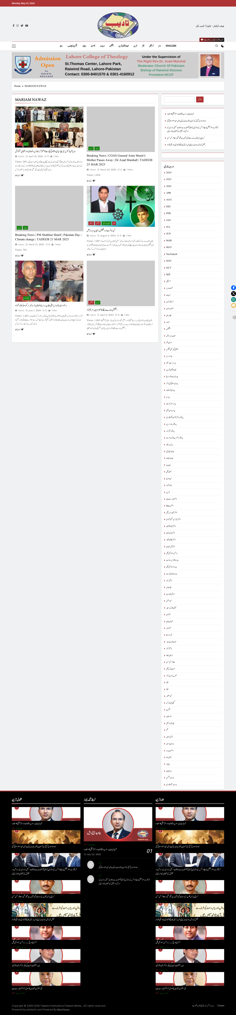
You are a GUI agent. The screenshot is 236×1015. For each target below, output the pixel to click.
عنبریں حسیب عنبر (171, 676)
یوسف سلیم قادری (171, 784)
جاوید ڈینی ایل (170, 451)
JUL (168, 227)
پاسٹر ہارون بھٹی (170, 410)
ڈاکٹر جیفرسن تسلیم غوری (173, 519)
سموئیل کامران (170, 594)
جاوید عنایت (169, 458)
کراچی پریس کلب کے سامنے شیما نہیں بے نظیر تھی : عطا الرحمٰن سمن (186, 138)
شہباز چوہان (169, 621)
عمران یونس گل (170, 669)
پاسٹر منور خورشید (171, 404)
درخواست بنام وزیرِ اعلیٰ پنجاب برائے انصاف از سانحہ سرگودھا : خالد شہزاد (41, 305)
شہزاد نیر (168, 628)
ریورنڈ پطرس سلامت (172, 560)
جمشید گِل (169, 472)
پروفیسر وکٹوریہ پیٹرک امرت (174, 438)
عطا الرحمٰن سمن (170, 662)
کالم (143, 46)
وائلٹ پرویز (169, 750)
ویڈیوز (84, 46)
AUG (169, 200)
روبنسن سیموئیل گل (172, 553)
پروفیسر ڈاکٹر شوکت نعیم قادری (174, 417)
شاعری (93, 46)
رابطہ (61, 46)
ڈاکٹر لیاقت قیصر (170, 539)
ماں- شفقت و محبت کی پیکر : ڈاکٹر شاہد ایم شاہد (26, 965)
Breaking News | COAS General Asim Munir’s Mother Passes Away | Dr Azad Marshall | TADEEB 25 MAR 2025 (119, 160)
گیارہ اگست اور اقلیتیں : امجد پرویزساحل (101, 230)
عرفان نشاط (169, 655)
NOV (169, 261)
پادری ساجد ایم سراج (172, 376)
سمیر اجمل (169, 601)
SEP (168, 274)
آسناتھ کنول (169, 302)
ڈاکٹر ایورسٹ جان (171, 499)
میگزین (168, 710)
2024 (168, 172)
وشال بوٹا (169, 757)
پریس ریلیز (169, 444)
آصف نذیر (169, 288)
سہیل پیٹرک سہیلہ (171, 608)
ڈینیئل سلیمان (170, 546)
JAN (168, 220)
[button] (233, 287)
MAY (169, 247)
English (171, 46)
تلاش (200, 99)
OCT (168, 268)
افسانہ (167, 322)
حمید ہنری (169, 478)
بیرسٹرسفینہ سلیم (171, 363)
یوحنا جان (168, 771)
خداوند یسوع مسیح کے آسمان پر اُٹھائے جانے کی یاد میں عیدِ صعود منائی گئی (186, 121)
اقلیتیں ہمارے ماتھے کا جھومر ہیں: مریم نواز (102, 310)
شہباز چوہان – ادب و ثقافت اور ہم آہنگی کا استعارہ (180, 114)
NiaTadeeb (171, 254)
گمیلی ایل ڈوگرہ (170, 703)
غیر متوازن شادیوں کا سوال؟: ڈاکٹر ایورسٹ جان (27, 988)
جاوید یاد (168, 465)
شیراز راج (169, 635)
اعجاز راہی (168, 315)
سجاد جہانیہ (169, 587)
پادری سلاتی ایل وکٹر (172, 383)
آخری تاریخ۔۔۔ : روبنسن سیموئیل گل (24, 942)
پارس (168, 397)
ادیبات (102, 46)
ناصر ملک (169, 716)
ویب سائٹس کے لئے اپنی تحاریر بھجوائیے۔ (203, 1005)
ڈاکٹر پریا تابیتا (169, 506)
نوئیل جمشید (169, 737)
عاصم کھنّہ (169, 648)
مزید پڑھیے (19, 175)
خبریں (135, 46)
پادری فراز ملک (170, 390)
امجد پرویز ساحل (106, 223)
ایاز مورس (169, 356)
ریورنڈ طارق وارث (171, 574)
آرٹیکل (151, 46)
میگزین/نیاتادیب (72, 46)
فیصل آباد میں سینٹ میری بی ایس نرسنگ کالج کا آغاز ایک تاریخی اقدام (186, 145)
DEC (168, 206)
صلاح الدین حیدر (171, 642)
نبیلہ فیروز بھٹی (170, 723)
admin (21, 156)
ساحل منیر (169, 580)
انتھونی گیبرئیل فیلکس (172, 349)
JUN (168, 234)
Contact (220, 1005)
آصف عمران (169, 308)
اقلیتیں (111, 46)
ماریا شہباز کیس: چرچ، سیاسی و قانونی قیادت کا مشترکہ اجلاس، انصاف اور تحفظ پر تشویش (45, 151)
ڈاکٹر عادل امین (170, 533)
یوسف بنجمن (170, 777)
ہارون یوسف (170, 743)
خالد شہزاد (26, 298)
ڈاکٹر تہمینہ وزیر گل (171, 512)
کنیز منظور (169, 696)
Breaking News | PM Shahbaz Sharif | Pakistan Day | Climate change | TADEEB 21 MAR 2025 (48, 237)
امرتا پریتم (169, 342)
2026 (168, 186)
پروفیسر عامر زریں (171, 424)
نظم (167, 730)
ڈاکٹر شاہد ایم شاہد (171, 526)
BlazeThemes (63, 1009)
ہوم (159, 46)
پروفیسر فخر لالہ (170, 431)
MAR (169, 240)
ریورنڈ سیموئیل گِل (171, 567)
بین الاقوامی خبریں (123, 46)
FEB (168, 213)
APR (168, 193)
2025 (168, 179)
